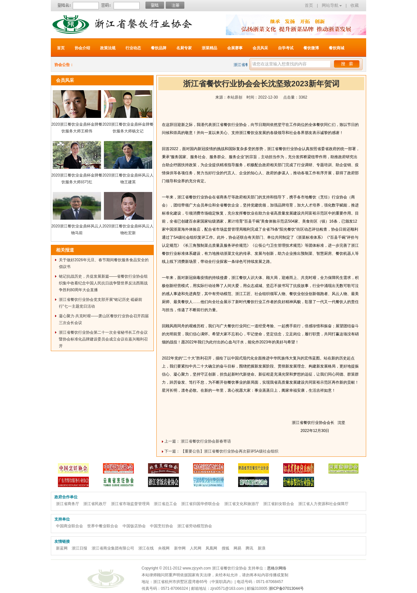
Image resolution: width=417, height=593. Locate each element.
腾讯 (249, 548)
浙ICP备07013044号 (286, 588)
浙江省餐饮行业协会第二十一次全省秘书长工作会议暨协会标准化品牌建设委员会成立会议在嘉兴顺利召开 (103, 339)
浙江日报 (79, 548)
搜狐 (225, 548)
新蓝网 (62, 548)
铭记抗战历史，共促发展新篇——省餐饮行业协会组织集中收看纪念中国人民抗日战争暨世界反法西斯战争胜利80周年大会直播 (103, 283)
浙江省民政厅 (95, 504)
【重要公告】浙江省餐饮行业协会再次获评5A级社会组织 (229, 451)
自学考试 (285, 48)
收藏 (354, 5)
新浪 (261, 548)
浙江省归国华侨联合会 (200, 504)
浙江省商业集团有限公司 (113, 548)
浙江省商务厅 (67, 504)
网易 (237, 548)
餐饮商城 (336, 48)
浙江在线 (146, 548)
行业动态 (133, 48)
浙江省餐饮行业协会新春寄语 (206, 441)
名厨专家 (184, 48)
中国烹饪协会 (161, 526)
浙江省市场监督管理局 (130, 504)
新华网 (180, 548)
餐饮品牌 (158, 48)
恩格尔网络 (276, 568)
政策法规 (108, 48)
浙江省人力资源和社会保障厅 (323, 504)
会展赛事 (235, 48)
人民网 (195, 548)
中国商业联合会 (69, 526)
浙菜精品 (209, 48)
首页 (309, 5)
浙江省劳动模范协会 (194, 526)
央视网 (164, 548)
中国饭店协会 (134, 526)
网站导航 (332, 5)
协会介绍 (82, 48)
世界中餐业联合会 (102, 526)
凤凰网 (211, 548)
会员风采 (260, 48)
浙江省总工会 (165, 504)
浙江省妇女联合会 (278, 504)
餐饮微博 (311, 48)
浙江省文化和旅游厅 (241, 504)
